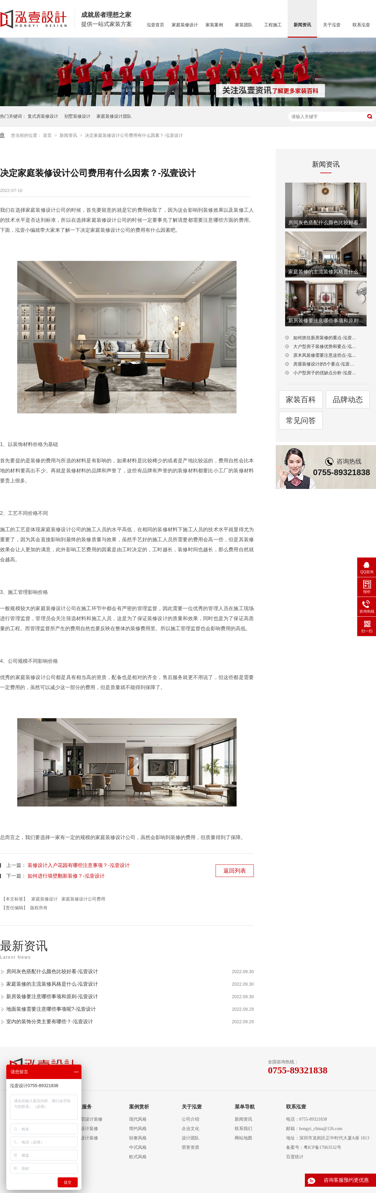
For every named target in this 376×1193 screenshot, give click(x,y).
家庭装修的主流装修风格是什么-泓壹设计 (52, 984)
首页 (48, 135)
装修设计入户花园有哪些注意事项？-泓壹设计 (78, 865)
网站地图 (243, 1138)
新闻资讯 (302, 25)
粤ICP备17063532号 (322, 1147)
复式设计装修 (85, 1128)
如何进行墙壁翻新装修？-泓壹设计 (66, 876)
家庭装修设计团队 (114, 116)
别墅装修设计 (77, 116)
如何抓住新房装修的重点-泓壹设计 (325, 337)
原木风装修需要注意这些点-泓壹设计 (325, 355)
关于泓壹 (332, 25)
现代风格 (138, 1119)
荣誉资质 (190, 1147)
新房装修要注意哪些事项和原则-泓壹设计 (52, 996)
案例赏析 (139, 1106)
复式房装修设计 (43, 116)
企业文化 (190, 1128)
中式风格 (138, 1147)
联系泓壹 (361, 25)
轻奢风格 (138, 1138)
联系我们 (243, 1128)
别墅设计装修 (85, 1138)
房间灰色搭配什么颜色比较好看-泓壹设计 (52, 971)
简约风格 (138, 1128)
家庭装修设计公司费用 (83, 898)
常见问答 (301, 420)
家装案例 (214, 25)
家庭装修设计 (185, 25)
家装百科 (301, 399)
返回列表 (234, 871)
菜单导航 (245, 1106)
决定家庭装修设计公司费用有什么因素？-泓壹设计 (134, 135)
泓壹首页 (155, 25)
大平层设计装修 (87, 1119)
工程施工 (273, 25)
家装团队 (244, 25)
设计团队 (190, 1138)
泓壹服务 (82, 1106)
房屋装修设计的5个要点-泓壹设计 (325, 363)
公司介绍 (190, 1119)
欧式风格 (138, 1156)
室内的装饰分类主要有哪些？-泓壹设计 (49, 1021)
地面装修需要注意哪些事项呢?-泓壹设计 (51, 1009)
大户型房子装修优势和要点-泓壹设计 (325, 346)
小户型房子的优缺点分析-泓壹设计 (325, 372)
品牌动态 (348, 399)
